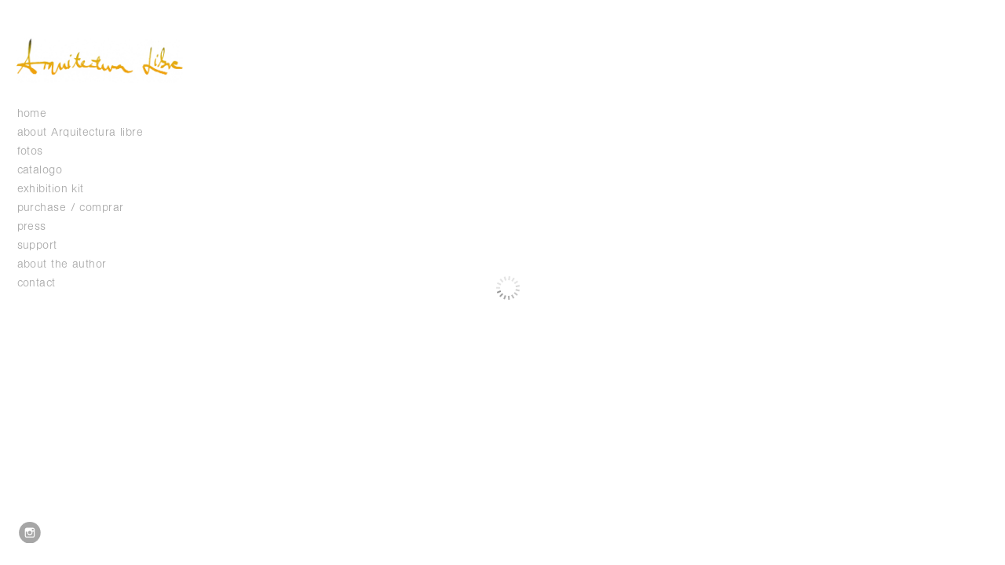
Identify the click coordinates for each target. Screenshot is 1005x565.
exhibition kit (50, 188)
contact (36, 283)
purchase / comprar (70, 207)
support (45, 245)
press (31, 226)
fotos (38, 151)
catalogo (48, 170)
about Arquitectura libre (80, 132)
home (32, 113)
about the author (62, 264)
